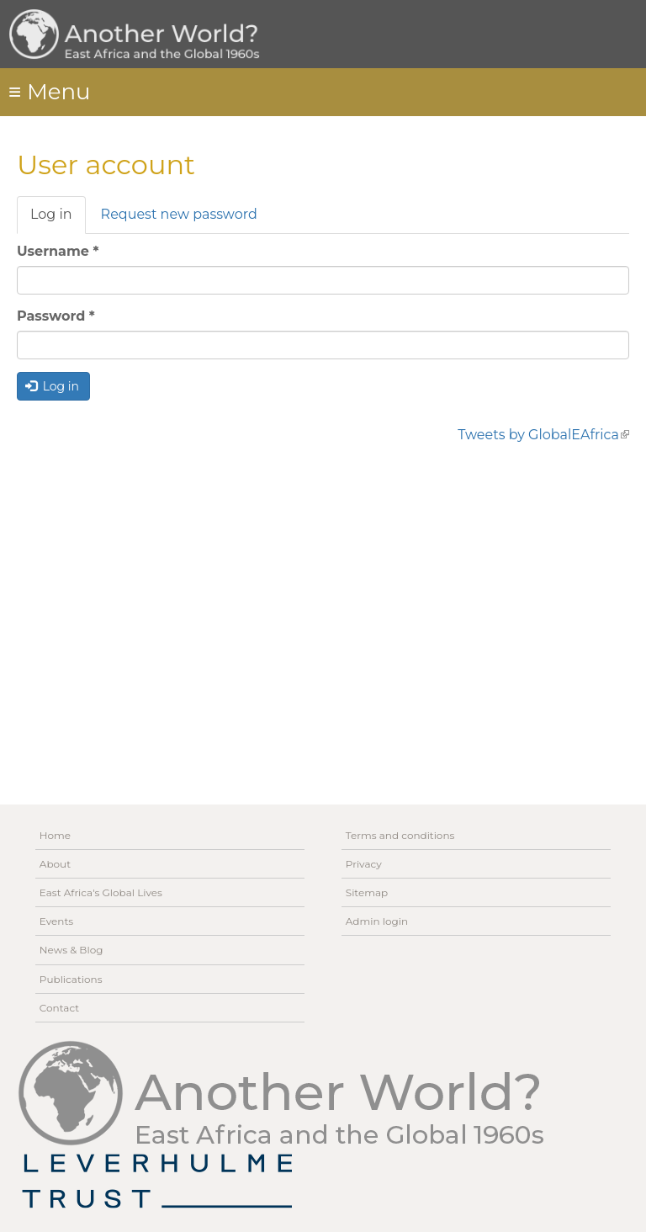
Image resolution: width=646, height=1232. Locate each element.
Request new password (179, 214)
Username (57, 251)
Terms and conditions (400, 835)
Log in (58, 219)
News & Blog (71, 949)
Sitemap (367, 892)
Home (55, 835)
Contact (59, 1007)
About (55, 864)
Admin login (377, 921)
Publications (71, 979)
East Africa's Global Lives (101, 892)
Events (56, 921)
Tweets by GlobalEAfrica (543, 435)
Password (56, 316)
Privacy (364, 864)
